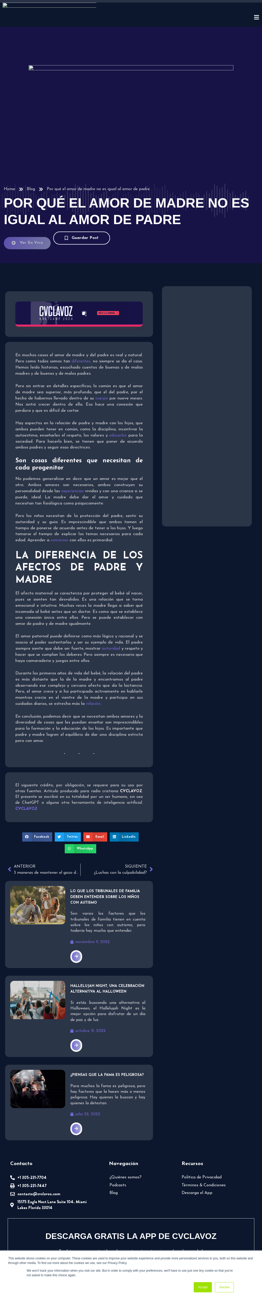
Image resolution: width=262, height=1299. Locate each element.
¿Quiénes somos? (125, 1134)
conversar (59, 497)
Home (9, 146)
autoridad (111, 605)
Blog (31, 146)
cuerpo (101, 355)
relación (93, 661)
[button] (37, 793)
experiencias (72, 448)
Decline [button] (224, 1287)
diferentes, (81, 318)
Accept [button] (203, 1287)
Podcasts (118, 1142)
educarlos (118, 392)
